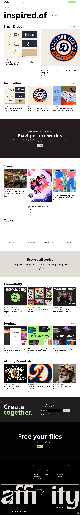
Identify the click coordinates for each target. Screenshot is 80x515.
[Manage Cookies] (78, 513)
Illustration (40, 265)
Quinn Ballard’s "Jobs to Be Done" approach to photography (14, 192)
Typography (63, 265)
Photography (17, 265)
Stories (5, 195)
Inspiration (6, 67)
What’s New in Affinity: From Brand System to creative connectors (39, 350)
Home (5, 7)
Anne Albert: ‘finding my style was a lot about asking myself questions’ (64, 197)
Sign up (40, 446)
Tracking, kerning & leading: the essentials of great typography (63, 109)
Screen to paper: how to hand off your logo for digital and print (38, 109)
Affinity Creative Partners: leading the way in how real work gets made (14, 311)
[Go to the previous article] (70, 26)
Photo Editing (51, 265)
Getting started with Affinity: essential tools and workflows (63, 310)
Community (6, 315)
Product (5, 353)
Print (44, 269)
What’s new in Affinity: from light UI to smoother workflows (64, 350)
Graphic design (29, 265)
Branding (37, 269)
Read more (40, 145)
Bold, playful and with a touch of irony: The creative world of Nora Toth (38, 208)
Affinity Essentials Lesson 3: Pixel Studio (63, 387)
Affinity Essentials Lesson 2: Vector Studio (39, 387)
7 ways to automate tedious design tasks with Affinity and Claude (15, 350)
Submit (66, 410)
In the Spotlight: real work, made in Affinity (39, 310)
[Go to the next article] (74, 26)
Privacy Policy (66, 413)
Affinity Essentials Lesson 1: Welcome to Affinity (12, 387)
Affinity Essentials (7, 390)
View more (73, 83)
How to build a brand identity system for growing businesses (20, 63)
